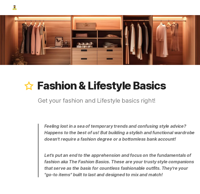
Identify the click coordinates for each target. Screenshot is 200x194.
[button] (29, 85)
